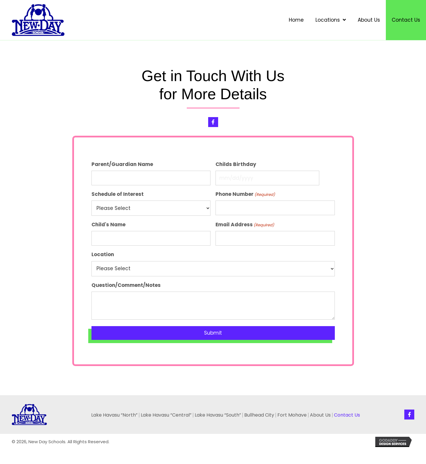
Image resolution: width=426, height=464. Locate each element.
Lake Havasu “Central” (166, 415)
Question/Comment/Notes (126, 285)
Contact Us (347, 415)
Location (102, 254)
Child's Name (108, 224)
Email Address (244, 224)
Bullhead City (259, 415)
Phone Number (245, 194)
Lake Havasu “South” (218, 415)
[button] (213, 122)
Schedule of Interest (117, 194)
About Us (320, 415)
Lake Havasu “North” (114, 415)
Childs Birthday (235, 164)
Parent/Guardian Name (122, 164)
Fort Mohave (292, 415)
